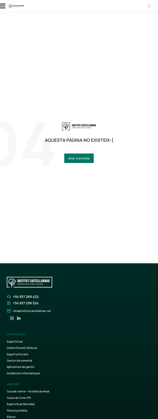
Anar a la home (79, 158)
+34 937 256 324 (25, 303)
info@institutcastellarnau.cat (32, 311)
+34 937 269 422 (26, 296)
